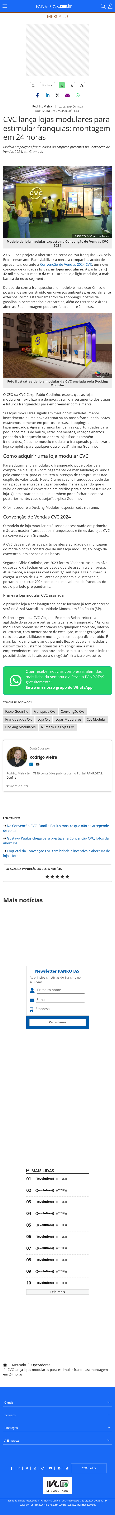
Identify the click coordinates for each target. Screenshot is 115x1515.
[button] (37, 95)
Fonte (47, 85)
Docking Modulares (20, 727)
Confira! (11, 777)
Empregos (11, 1428)
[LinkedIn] (31, 764)
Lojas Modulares (68, 719)
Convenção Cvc (73, 711)
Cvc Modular (96, 719)
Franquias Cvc (45, 711)
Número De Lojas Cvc (58, 727)
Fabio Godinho (16, 711)
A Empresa (11, 1440)
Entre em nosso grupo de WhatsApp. (60, 687)
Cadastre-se (57, 1022)
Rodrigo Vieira (42, 106)
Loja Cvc (44, 719)
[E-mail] (37, 764)
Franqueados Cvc (18, 719)
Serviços (10, 1415)
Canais (9, 1402)
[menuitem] (57, 1400)
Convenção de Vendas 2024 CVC (66, 264)
